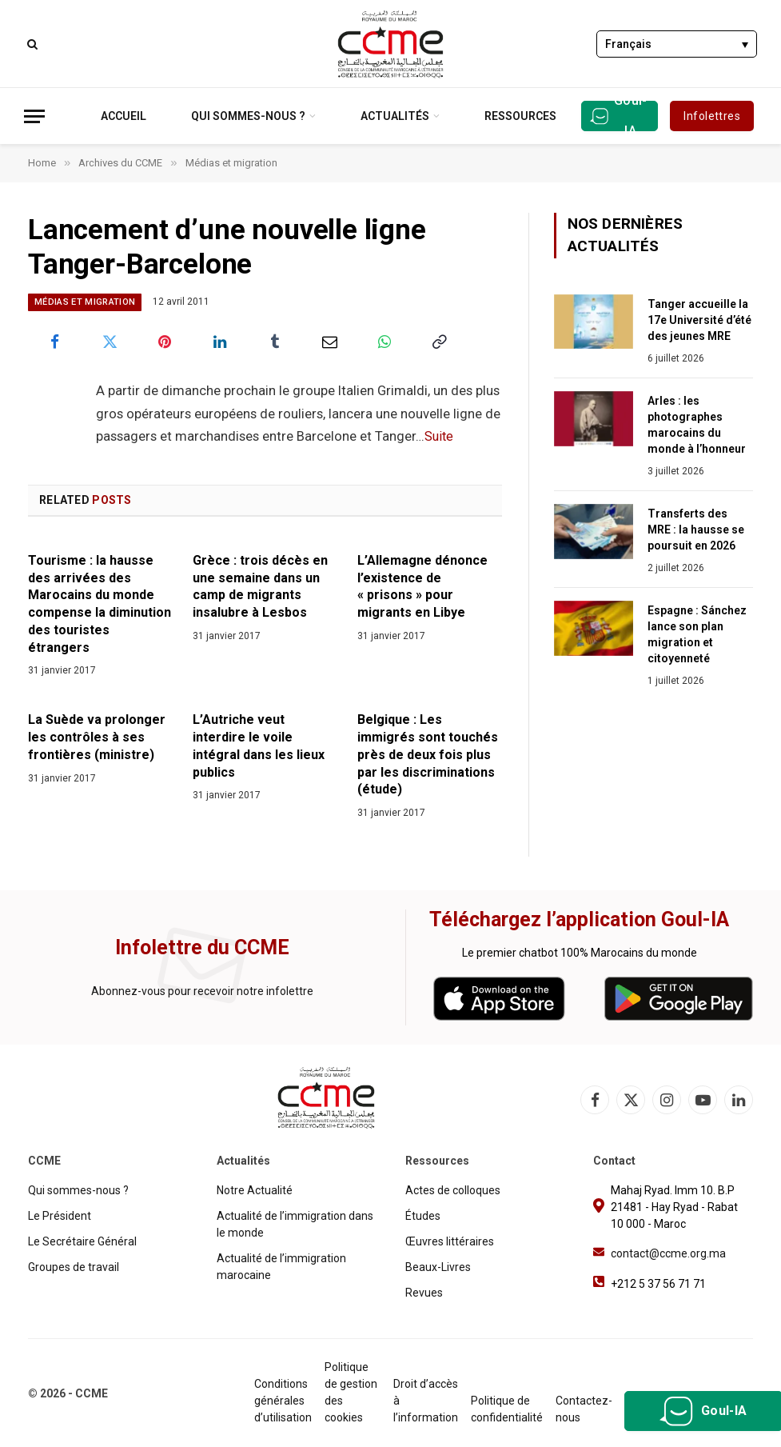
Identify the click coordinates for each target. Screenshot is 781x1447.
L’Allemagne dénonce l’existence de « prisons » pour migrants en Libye (422, 586)
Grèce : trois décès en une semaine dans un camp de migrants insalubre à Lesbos (260, 586)
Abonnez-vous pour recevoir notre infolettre (202, 991)
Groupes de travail (73, 1267)
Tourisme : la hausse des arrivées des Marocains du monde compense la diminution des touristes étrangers (99, 604)
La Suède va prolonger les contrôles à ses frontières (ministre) (96, 737)
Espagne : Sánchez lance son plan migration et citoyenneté (697, 634)
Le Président (59, 1215)
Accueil (123, 116)
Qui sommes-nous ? (248, 116)
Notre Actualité (255, 1190)
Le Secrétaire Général (82, 1241)
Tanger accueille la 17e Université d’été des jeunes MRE (699, 320)
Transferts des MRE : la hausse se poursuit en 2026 (696, 529)
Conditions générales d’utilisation (283, 1400)
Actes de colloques (452, 1190)
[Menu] (34, 116)
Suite (439, 436)
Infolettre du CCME (202, 947)
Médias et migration (84, 302)
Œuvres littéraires (449, 1241)
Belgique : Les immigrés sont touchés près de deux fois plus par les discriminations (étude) (427, 754)
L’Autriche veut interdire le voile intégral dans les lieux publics (259, 745)
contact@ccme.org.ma (668, 1253)
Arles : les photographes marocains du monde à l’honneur (697, 424)
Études (422, 1215)
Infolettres (711, 116)
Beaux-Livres (438, 1267)
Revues (424, 1292)
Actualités (395, 116)
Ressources (520, 116)
